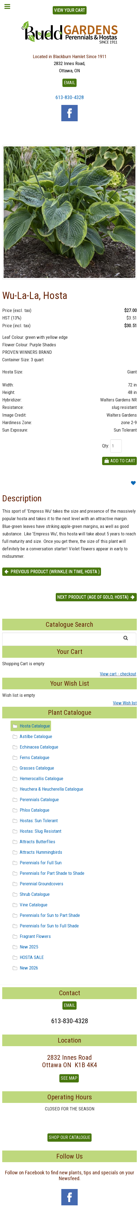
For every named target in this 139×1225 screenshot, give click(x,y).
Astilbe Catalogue (31, 736)
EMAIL (69, 82)
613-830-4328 (69, 97)
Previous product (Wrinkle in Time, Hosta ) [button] (52, 571)
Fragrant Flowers (31, 936)
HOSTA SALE (27, 957)
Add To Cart (119, 460)
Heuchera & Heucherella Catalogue (47, 789)
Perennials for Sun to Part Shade (45, 915)
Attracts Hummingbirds (36, 852)
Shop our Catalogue (69, 1137)
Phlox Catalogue (30, 810)
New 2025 (24, 947)
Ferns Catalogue (30, 757)
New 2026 (24, 968)
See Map (69, 1078)
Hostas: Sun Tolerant (34, 820)
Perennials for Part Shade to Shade (47, 873)
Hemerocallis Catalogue (37, 778)
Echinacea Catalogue (34, 747)
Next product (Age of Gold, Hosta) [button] (96, 597)
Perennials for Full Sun (36, 862)
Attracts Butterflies (33, 841)
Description (22, 498)
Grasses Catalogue (32, 768)
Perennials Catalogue (35, 799)
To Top (70, 1219)
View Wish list (125, 703)
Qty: (105, 445)
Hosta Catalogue (30, 726)
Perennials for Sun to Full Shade (45, 926)
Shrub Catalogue (30, 894)
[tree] (69, 847)
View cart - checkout (118, 674)
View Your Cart (69, 10)
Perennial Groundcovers (37, 884)
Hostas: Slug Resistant (36, 831)
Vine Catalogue (29, 905)
